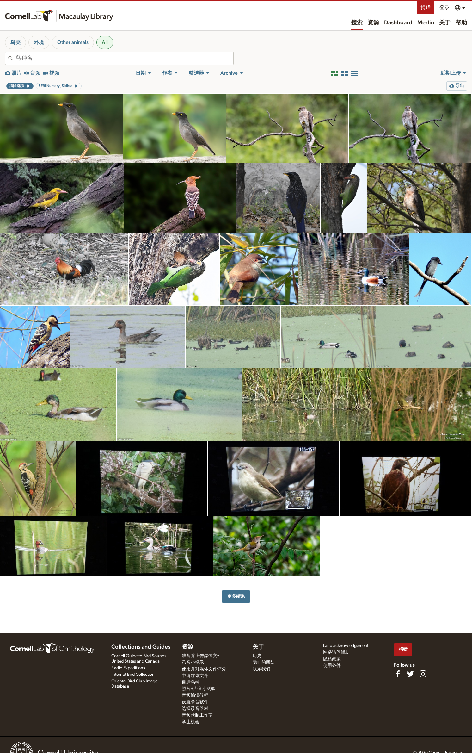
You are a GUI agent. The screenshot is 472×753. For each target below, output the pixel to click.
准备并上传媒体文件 (202, 656)
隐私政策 (332, 659)
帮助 (461, 23)
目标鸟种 (190, 682)
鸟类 (15, 42)
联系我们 (261, 669)
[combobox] (124, 58)
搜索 (357, 23)
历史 (257, 656)
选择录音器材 (195, 708)
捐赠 (425, 7)
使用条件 (332, 665)
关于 (445, 23)
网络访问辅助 (336, 652)
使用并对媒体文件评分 (204, 669)
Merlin (425, 23)
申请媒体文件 (195, 676)
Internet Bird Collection (133, 674)
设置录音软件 (195, 702)
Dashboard (398, 23)
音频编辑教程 (195, 695)
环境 (39, 42)
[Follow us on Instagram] (423, 674)
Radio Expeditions (128, 668)
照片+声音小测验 (199, 689)
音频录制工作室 (197, 715)
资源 (373, 23)
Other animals (73, 42)
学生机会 (190, 722)
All (105, 42)
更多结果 (236, 596)
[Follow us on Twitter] (410, 674)
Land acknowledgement (345, 646)
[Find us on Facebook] (398, 674)
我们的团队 (264, 662)
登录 (444, 7)
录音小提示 (193, 662)
